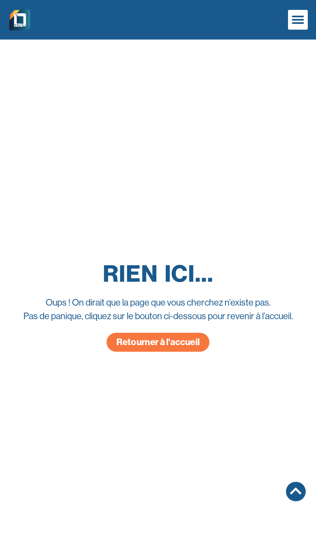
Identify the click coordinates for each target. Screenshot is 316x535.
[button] (298, 20)
